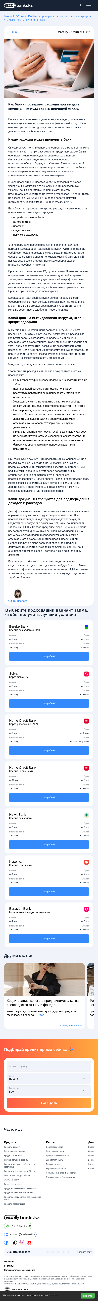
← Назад (12, 32)
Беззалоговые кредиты (14, 1151)
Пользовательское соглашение (19, 1270)
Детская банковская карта (58, 1155)
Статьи (21, 16)
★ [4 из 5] (63, 1252)
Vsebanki (9, 16)
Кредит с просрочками (14, 1204)
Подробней (49, 656)
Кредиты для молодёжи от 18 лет (19, 1171)
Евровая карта (53, 1164)
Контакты (9, 1266)
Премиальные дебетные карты (60, 1177)
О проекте (9, 1262)
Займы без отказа (12, 1184)
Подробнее (53, 1295)
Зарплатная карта (54, 1160)
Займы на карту (11, 1180)
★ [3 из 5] (58, 1252)
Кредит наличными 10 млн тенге (19, 1193)
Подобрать (49, 1103)
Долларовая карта (54, 1147)
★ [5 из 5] (68, 1252)
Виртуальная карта (55, 1151)
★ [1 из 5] (48, 1252)
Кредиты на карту (12, 1147)
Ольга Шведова (18, 601)
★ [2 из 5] (53, 1252)
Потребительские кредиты (16, 1160)
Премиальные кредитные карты (61, 1173)
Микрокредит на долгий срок (17, 1175)
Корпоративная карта (56, 1168)
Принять (87, 1296)
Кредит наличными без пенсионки (20, 1188)
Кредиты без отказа (13, 1155)
